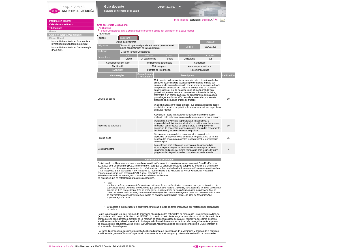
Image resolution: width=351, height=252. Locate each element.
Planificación (117, 66)
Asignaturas (105, 28)
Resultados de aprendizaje (159, 63)
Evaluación (117, 70)
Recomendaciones (199, 70)
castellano (125, 38)
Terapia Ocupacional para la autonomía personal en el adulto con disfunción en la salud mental (147, 31)
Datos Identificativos (126, 42)
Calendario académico (61, 24)
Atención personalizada (200, 66)
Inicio (177, 20)
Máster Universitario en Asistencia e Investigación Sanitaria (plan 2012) (70, 42)
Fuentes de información (159, 70)
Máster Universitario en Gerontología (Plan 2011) (71, 48)
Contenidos (199, 63)
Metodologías (158, 66)
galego (184, 20)
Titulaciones (55, 28)
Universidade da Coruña (61, 246)
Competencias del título (118, 63)
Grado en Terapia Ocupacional (65, 35)
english (205, 20)
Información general (60, 21)
